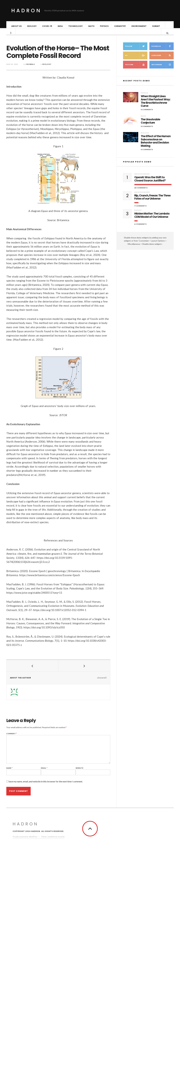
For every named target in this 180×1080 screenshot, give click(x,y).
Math (91, 26)
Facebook (162, 821)
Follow (136, 821)
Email (53, 771)
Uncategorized (142, 949)
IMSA (60, 26)
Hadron (26, 10)
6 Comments (140, 999)
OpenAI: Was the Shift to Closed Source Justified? (150, 954)
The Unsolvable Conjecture (150, 896)
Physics (104, 26)
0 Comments (147, 884)
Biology (32, 26)
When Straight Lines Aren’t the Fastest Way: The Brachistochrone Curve (155, 876)
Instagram (162, 839)
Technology (75, 26)
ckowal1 (39, 67)
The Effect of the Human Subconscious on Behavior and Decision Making (156, 916)
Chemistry (120, 26)
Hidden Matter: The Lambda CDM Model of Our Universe (151, 990)
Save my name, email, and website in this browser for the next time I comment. (55, 784)
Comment (21, 736)
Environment (139, 26)
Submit (156, 26)
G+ (136, 830)
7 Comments (140, 981)
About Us (16, 26)
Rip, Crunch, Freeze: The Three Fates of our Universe (152, 972)
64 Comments (141, 962)
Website (89, 771)
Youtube (136, 839)
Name (19, 771)
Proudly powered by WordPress (25, 1054)
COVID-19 (47, 26)
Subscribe (162, 830)
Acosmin (61, 1054)
